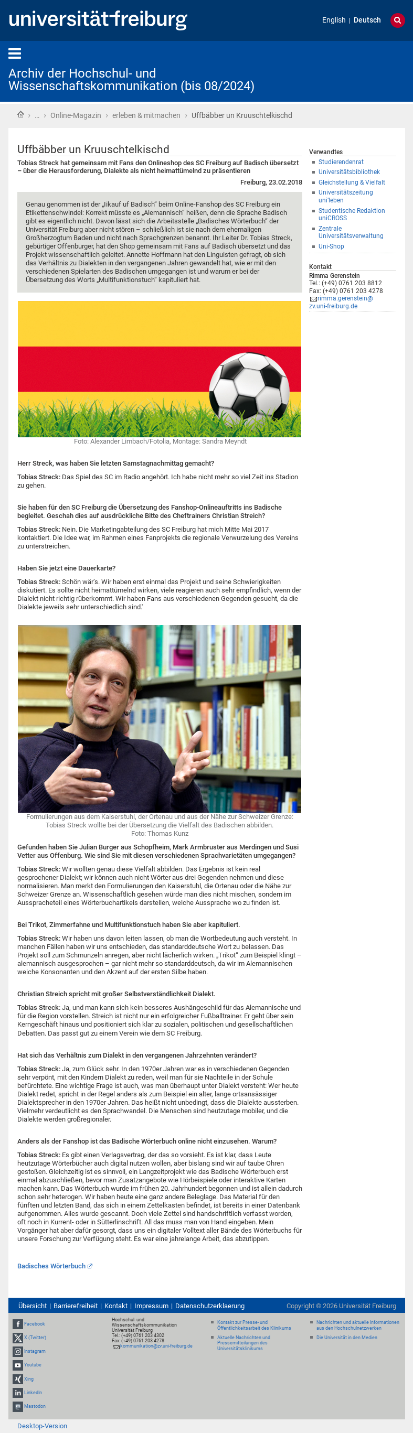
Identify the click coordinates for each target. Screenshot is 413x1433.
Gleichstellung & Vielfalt (352, 182)
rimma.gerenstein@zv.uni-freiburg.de (341, 302)
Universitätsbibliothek (349, 172)
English (334, 20)
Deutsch (367, 20)
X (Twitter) (35, 1337)
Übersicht (32, 1306)
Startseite (20, 114)
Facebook (34, 1324)
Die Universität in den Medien (346, 1337)
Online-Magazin (75, 115)
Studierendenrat (341, 162)
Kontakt (116, 1306)
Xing (29, 1379)
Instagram (35, 1351)
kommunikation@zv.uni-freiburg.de (156, 1346)
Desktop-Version (42, 1426)
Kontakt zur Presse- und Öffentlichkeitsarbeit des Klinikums (254, 1325)
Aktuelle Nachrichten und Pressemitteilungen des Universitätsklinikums (243, 1343)
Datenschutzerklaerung (210, 1306)
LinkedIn (33, 1392)
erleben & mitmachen (146, 115)
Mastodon (35, 1406)
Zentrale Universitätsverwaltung (351, 232)
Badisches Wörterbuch (51, 1266)
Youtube (32, 1365)
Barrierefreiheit (76, 1306)
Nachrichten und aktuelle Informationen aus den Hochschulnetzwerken (357, 1325)
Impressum (151, 1306)
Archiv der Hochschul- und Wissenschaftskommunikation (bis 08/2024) (131, 79)
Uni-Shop (331, 246)
